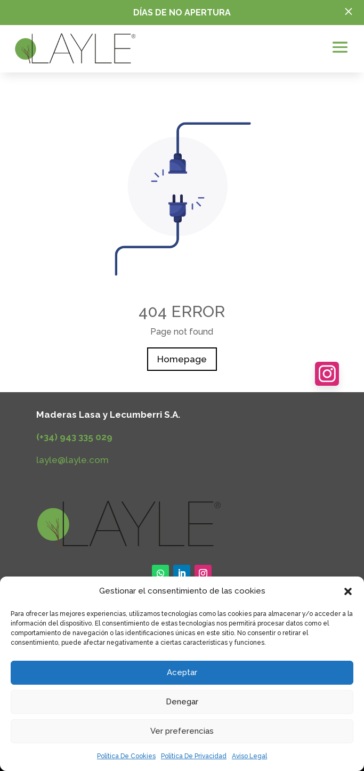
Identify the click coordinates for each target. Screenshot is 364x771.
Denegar (182, 702)
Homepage (182, 359)
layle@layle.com (72, 460)
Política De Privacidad (194, 756)
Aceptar (182, 672)
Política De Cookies (126, 756)
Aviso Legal (249, 756)
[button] (348, 591)
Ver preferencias (182, 731)
